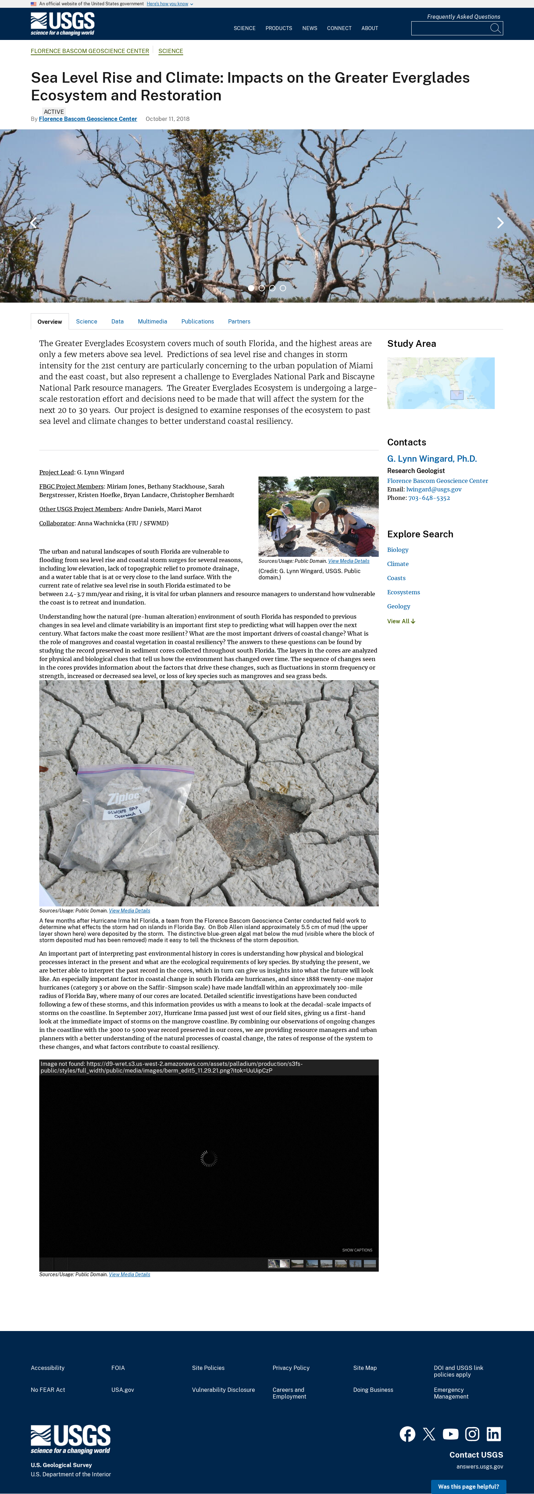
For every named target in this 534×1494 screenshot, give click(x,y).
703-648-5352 (429, 497)
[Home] (62, 34)
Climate (398, 563)
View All (401, 621)
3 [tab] (272, 288)
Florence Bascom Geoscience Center (90, 51)
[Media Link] (319, 517)
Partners (239, 321)
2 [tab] (262, 288)
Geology (398, 606)
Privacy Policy (291, 1368)
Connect (339, 28)
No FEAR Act (48, 1390)
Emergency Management (451, 1393)
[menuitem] (245, 24)
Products (279, 28)
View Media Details (349, 561)
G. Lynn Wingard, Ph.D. (432, 458)
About (369, 28)
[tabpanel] (267, 216)
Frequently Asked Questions (463, 16)
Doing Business (373, 1390)
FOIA (118, 1368)
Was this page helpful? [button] (468, 1486)
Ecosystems (403, 592)
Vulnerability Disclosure (223, 1390)
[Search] (496, 28)
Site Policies (208, 1368)
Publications (197, 321)
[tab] (50, 321)
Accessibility (48, 1368)
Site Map (365, 1368)
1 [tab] (251, 288)
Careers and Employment (289, 1393)
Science (245, 28)
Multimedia (152, 321)
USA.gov (122, 1390)
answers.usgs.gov (480, 1466)
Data (117, 321)
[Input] (457, 28)
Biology (397, 549)
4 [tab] (283, 288)
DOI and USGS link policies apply (458, 1371)
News (309, 28)
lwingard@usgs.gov (434, 489)
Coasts (396, 578)
